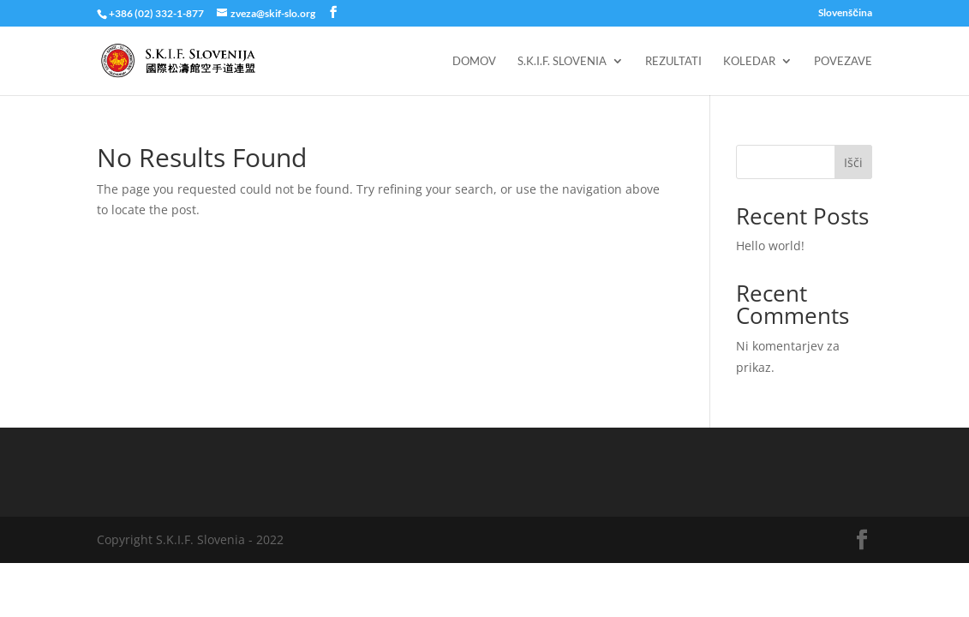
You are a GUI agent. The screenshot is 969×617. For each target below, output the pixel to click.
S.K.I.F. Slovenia (562, 61)
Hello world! (770, 245)
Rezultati (673, 61)
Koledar (749, 61)
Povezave (843, 61)
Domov (474, 61)
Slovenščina (845, 13)
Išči (853, 162)
